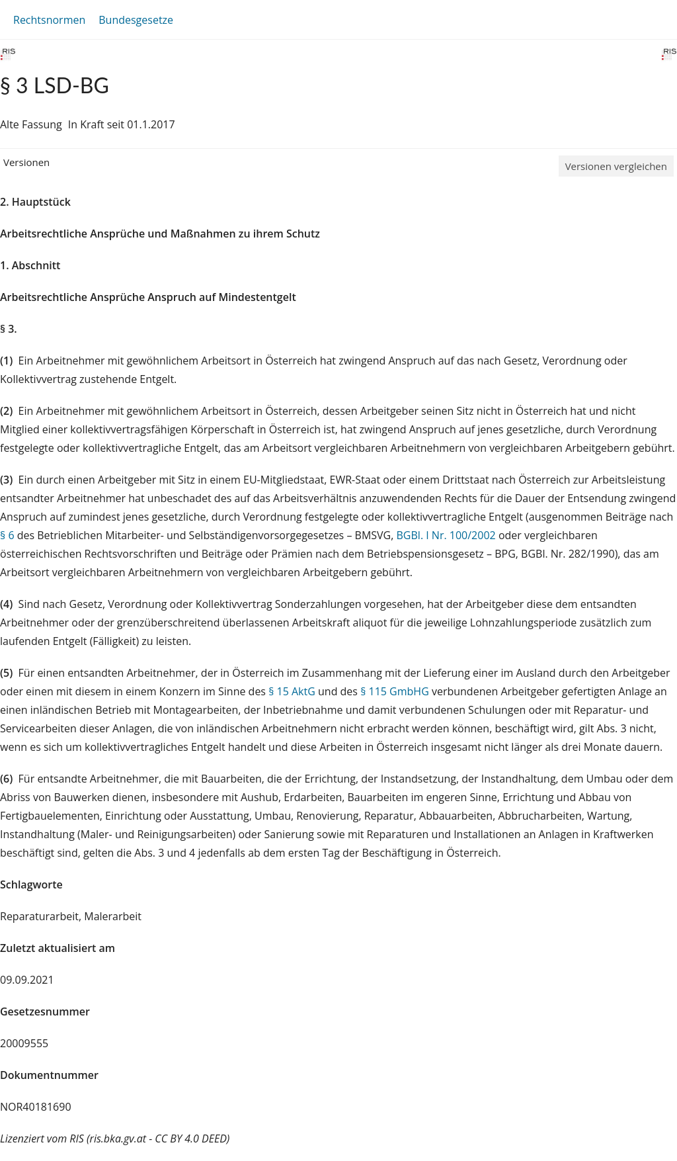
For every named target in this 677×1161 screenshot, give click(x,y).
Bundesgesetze (136, 20)
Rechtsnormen (49, 20)
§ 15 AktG (291, 691)
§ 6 (7, 535)
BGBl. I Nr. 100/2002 (446, 535)
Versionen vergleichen (616, 166)
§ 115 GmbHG (394, 691)
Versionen (26, 162)
